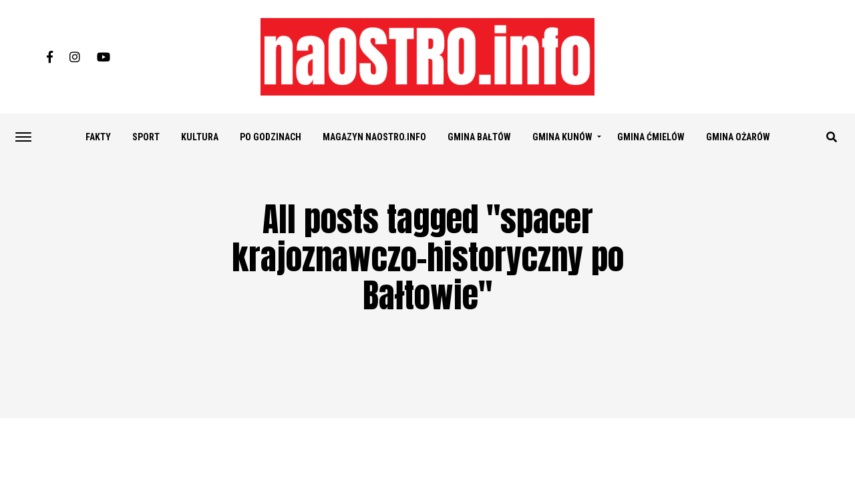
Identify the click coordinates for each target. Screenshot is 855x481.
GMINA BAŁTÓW (479, 137)
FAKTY (98, 137)
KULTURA (199, 137)
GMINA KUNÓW (562, 137)
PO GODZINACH (270, 137)
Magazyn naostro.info (374, 137)
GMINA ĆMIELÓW (651, 137)
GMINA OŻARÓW (738, 137)
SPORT (146, 137)
